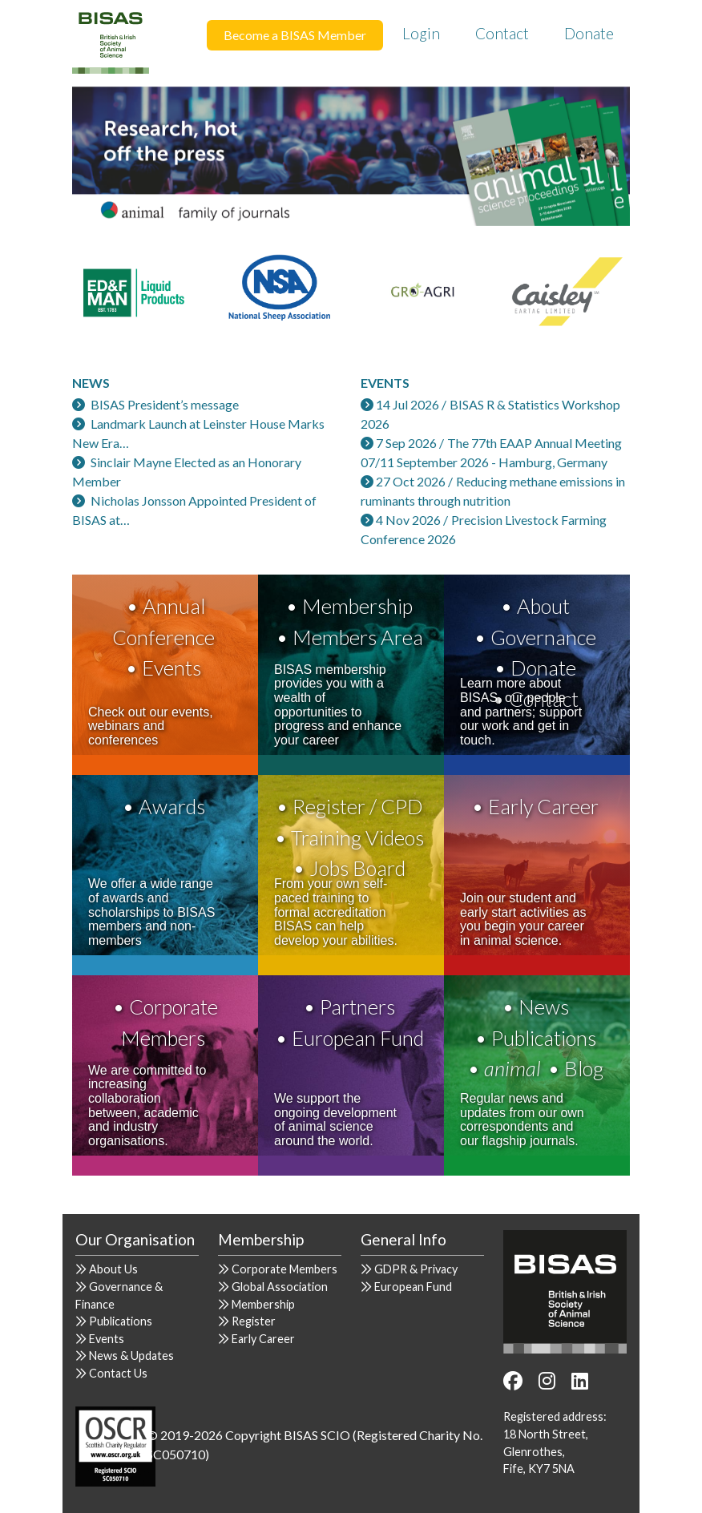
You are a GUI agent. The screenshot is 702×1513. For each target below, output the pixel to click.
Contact (502, 33)
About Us (113, 1269)
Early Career (543, 806)
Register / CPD (357, 806)
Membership (357, 606)
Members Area (357, 637)
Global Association (280, 1286)
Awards (172, 806)
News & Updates (131, 1355)
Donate (589, 33)
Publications (543, 1038)
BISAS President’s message (165, 404)
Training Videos (357, 837)
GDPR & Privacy (416, 1269)
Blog (583, 1068)
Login (421, 33)
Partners (357, 1007)
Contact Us (118, 1373)
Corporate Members (284, 1269)
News (543, 1007)
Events (171, 668)
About (543, 606)
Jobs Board (357, 868)
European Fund (358, 1038)
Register (254, 1321)
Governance (543, 637)
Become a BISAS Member (295, 34)
